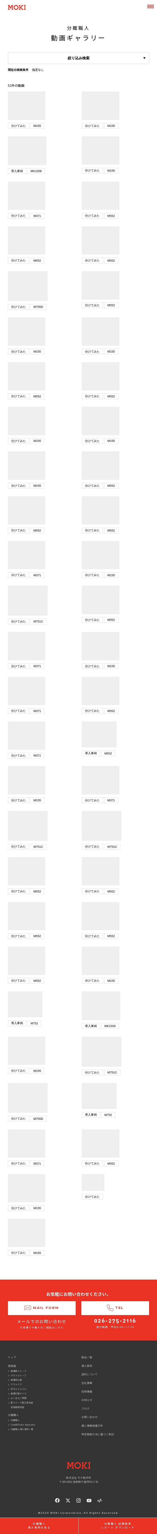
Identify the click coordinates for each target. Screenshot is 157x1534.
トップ (12, 1357)
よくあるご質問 (19, 1398)
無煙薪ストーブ (18, 1371)
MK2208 (36, 171)
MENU (150, 6)
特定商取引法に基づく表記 (97, 1434)
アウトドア (16, 1384)
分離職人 (15, 1420)
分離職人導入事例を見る (39, 1525)
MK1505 (110, 1026)
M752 (34, 1023)
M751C (38, 621)
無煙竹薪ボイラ (19, 1393)
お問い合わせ (89, 1417)
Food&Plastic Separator (23, 1424)
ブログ (85, 1408)
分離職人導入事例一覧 (22, 1429)
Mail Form (41, 1308)
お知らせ (86, 1400)
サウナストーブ (18, 1375)
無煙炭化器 (16, 1379)
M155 (37, 126)
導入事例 (17, 171)
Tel (115, 1308)
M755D (38, 306)
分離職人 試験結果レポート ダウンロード (118, 1525)
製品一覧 (86, 1357)
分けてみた (18, 126)
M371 (37, 216)
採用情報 (86, 1391)
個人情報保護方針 (92, 1425)
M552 (111, 216)
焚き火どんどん (19, 1389)
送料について (89, 1374)
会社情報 (86, 1383)
